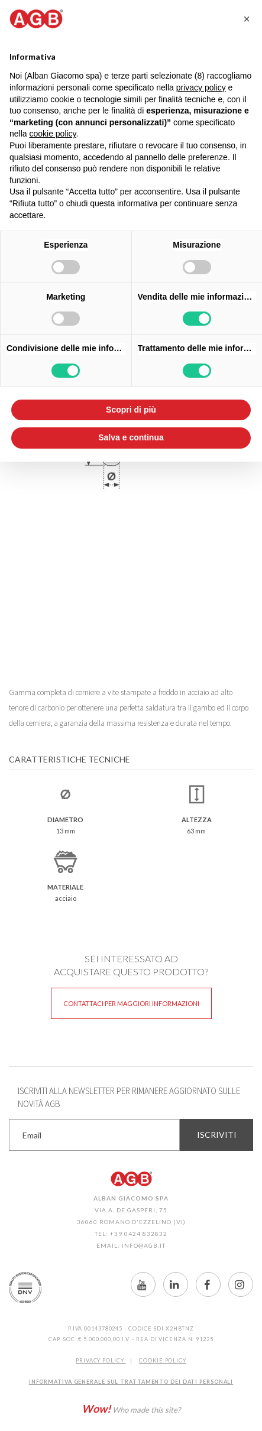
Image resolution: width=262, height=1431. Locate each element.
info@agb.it (144, 1245)
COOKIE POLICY (162, 1360)
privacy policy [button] (201, 87)
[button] (246, 18)
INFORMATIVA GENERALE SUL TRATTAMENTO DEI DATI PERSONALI (131, 1381)
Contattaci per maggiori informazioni (131, 1003)
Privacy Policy (101, 1360)
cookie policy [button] (52, 133)
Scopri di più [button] (131, 409)
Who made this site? (131, 1408)
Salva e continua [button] (130, 437)
